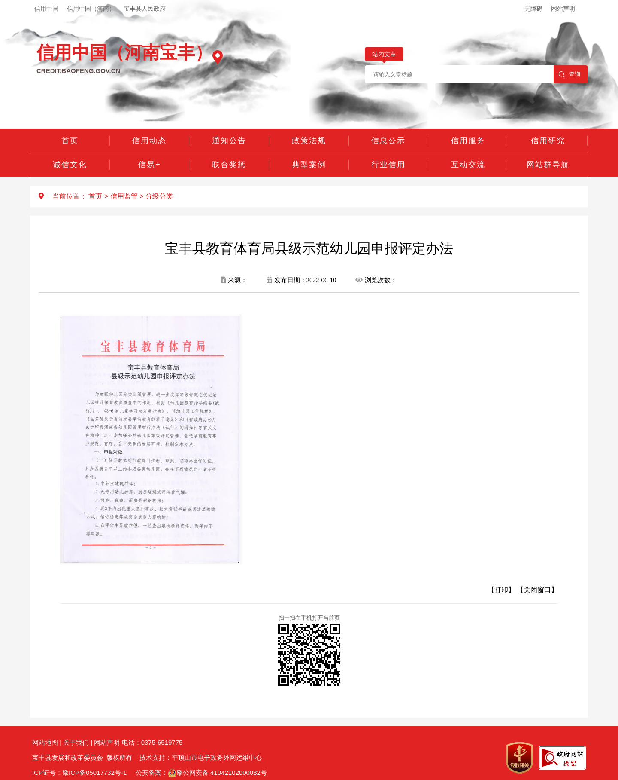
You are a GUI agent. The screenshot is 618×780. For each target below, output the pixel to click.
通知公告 (229, 140)
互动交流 (468, 164)
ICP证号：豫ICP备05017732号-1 (79, 772)
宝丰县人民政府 (145, 8)
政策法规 (309, 140)
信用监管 (124, 196)
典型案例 (309, 164)
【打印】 (501, 589)
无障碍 (533, 8)
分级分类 (159, 196)
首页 (70, 140)
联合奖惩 (229, 164)
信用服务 (468, 140)
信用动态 (149, 140)
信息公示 (388, 140)
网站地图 (45, 742)
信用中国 (46, 8)
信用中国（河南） (91, 8)
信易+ (149, 164)
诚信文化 (70, 164)
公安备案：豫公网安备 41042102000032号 (201, 772)
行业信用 (388, 164)
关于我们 (76, 742)
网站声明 (563, 8)
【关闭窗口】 (537, 589)
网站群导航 (548, 164)
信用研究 (548, 140)
